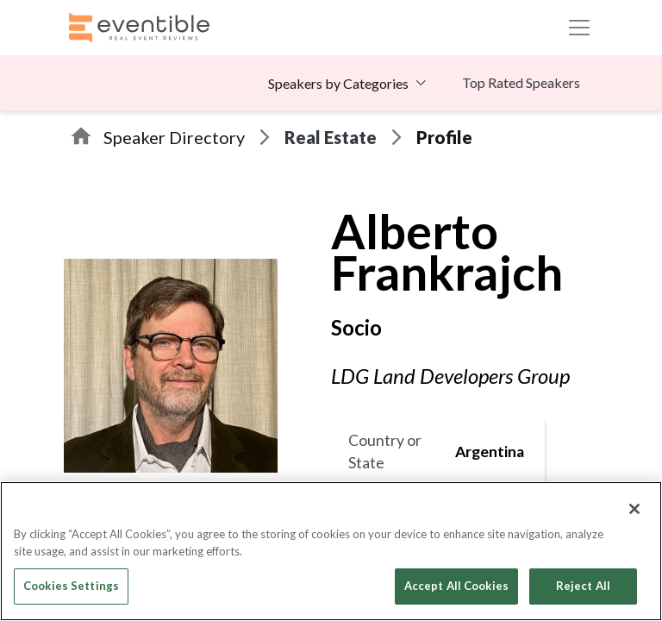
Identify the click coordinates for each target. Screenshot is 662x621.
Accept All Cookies (456, 586)
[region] (331, 551)
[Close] (634, 509)
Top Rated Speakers (521, 82)
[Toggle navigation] (579, 27)
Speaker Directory (174, 137)
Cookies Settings (71, 586)
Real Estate (330, 137)
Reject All (583, 586)
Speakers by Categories (338, 83)
